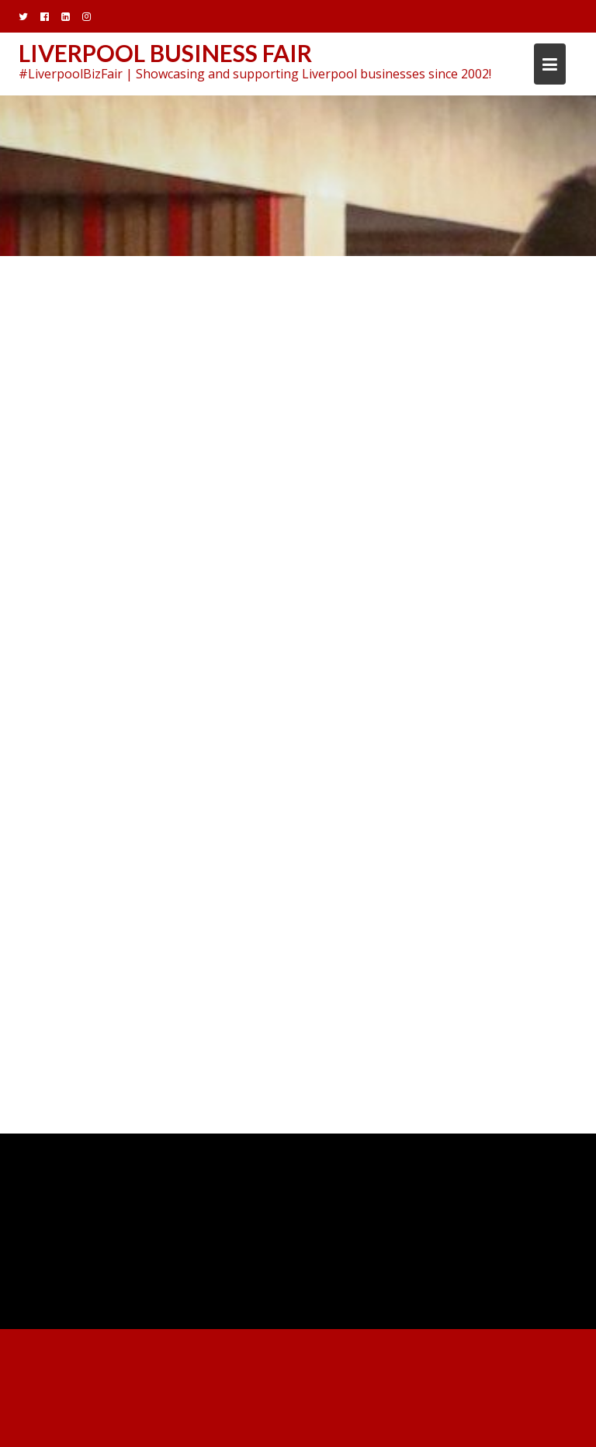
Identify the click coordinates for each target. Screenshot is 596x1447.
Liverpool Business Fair (165, 53)
